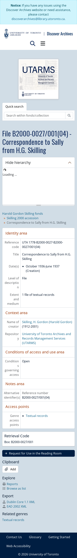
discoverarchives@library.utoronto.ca (38, 19)
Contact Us (14, 537)
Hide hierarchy (18, 162)
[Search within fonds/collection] (34, 115)
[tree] (38, 186)
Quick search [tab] (14, 106)
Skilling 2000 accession (22, 218)
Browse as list (14, 488)
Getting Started (59, 537)
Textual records (37, 416)
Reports (10, 484)
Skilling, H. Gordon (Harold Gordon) (47, 322)
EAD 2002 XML (14, 506)
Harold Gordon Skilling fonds (22, 214)
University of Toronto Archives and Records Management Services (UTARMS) (46, 338)
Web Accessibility (18, 546)
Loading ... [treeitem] (10, 174)
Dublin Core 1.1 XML (18, 502)
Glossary (35, 537)
